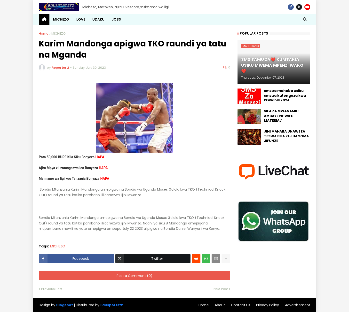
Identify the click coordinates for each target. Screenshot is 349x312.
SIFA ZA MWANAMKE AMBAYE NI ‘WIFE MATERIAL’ (281, 116)
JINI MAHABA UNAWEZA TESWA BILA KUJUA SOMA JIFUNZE (286, 136)
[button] (305, 19)
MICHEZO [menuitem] (61, 19)
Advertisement (297, 305)
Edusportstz (111, 305)
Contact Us (240, 305)
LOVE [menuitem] (80, 19)
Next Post (221, 288)
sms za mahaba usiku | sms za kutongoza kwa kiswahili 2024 (285, 96)
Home (43, 33)
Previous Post (51, 288)
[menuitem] (44, 19)
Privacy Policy (267, 305)
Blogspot (64, 305)
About (220, 305)
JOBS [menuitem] (116, 19)
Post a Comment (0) (134, 275)
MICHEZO (58, 33)
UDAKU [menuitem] (98, 19)
